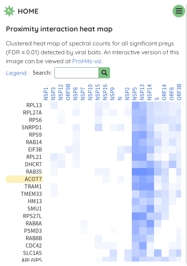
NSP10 (90, 92)
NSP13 (142, 92)
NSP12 (60, 92)
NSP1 (46, 93)
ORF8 (172, 93)
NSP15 (97, 92)
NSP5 (134, 93)
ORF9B (68, 92)
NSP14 (149, 92)
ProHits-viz (86, 61)
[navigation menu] (179, 11)
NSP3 (53, 93)
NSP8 (75, 93)
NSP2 (127, 93)
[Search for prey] (104, 72)
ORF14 (164, 92)
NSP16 (105, 92)
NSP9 (112, 93)
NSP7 (83, 93)
